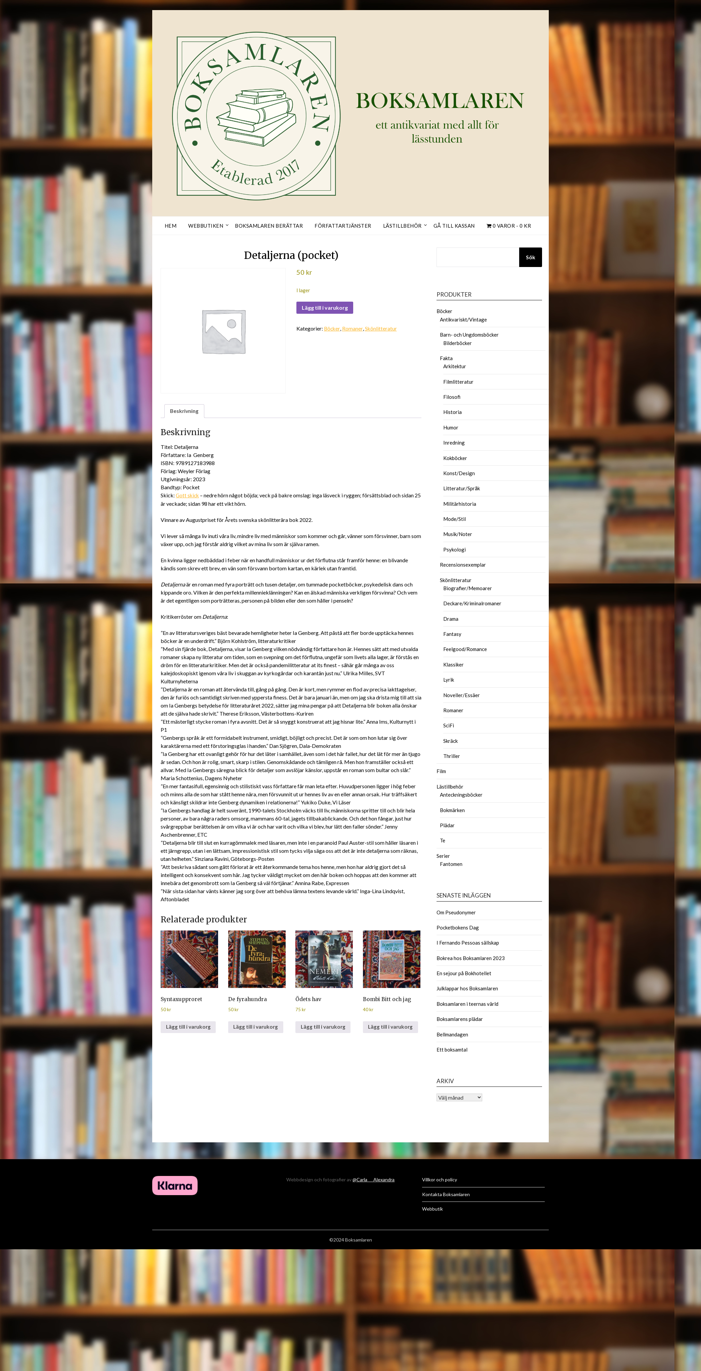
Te (442, 840)
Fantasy (452, 634)
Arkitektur (454, 366)
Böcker (332, 328)
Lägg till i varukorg (325, 307)
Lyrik (448, 680)
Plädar (447, 825)
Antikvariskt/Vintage (463, 319)
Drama (450, 619)
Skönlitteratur (381, 328)
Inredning (454, 443)
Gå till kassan (454, 226)
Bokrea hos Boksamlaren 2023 (471, 958)
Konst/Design (459, 473)
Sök (530, 257)
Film (441, 771)
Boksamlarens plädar (460, 1019)
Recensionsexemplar (463, 565)
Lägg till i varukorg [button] (189, 1028)
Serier (443, 856)
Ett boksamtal (452, 1049)
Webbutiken (205, 226)
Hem (171, 226)
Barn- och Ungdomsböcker (469, 335)
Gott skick (188, 495)
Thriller (451, 756)
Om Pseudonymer (456, 912)
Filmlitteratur (458, 382)
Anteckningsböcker (461, 795)
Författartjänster (343, 226)
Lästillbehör (402, 226)
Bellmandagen (452, 1034)
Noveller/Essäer (461, 695)
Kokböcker (455, 458)
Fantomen (451, 864)
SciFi (448, 725)
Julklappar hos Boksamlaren (467, 988)
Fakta (446, 358)
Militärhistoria (459, 504)
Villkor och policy (439, 1179)
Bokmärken (452, 810)
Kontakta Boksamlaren (446, 1194)
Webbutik (432, 1209)
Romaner (353, 328)
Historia (452, 412)
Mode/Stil (454, 519)
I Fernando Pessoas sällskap (468, 943)
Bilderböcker (457, 343)
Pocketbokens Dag (458, 927)
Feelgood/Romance (465, 649)
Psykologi (454, 549)
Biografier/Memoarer (467, 588)
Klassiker (453, 664)
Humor (450, 427)
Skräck (450, 741)
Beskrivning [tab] (185, 411)
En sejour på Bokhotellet (464, 973)
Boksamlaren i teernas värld (467, 1004)
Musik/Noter (457, 534)
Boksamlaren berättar (269, 226)
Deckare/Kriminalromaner (472, 603)
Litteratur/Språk (461, 488)
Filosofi (451, 397)
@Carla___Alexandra (374, 1179)
